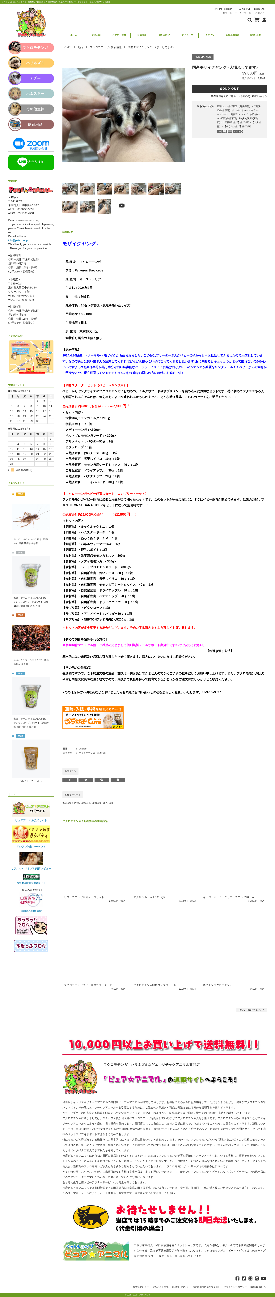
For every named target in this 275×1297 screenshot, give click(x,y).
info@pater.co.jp (18, 240)
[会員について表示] (263, 20)
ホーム (73, 35)
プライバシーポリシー (235, 1287)
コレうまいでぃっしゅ (31, 781)
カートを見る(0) (242, 96)
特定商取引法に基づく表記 (206, 1287)
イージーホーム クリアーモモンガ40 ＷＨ (230, 897)
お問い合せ (255, 35)
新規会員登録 (232, 35)
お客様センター (141, 1287)
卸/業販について (180, 1287)
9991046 (66, 803)
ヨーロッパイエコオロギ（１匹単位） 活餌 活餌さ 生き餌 (31, 541)
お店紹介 (96, 35)
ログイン (209, 35)
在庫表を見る (221, 96)
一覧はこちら (252, 1010)
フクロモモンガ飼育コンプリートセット (157, 985)
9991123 (96, 803)
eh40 (76, 803)
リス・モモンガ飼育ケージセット (84, 897)
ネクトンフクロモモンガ (217, 985)
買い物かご (164, 35)
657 (105, 803)
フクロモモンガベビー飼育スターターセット (90, 985)
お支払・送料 (119, 35)
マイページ (187, 35)
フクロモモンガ (99, 47)
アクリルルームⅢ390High (149, 897)
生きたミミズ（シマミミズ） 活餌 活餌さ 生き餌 (31, 662)
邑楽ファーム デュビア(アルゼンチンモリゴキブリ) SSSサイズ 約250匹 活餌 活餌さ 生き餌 (31, 601)
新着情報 (141, 35)
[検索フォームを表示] (249, 19)
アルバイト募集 (161, 1287)
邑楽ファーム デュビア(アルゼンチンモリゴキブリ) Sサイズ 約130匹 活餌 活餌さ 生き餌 (31, 722)
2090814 (85, 803)
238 (111, 803)
